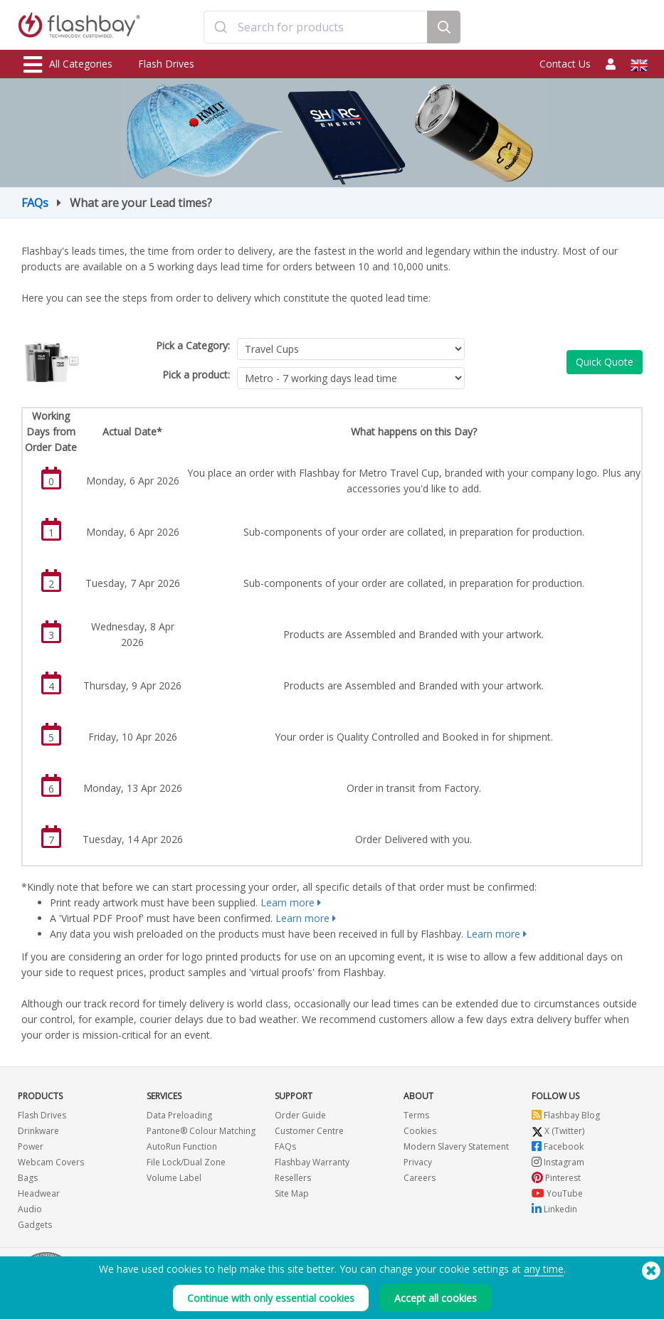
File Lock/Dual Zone (186, 1162)
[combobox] (316, 27)
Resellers (293, 1178)
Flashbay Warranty (312, 1162)
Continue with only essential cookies (270, 1298)
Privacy (418, 1162)
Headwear (39, 1193)
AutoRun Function (182, 1146)
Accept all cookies (435, 1298)
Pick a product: (196, 374)
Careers (420, 1178)
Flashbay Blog (566, 1115)
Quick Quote (604, 362)
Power (30, 1146)
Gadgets (35, 1225)
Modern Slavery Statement (456, 1146)
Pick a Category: (193, 345)
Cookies (420, 1131)
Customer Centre (309, 1131)
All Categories (67, 64)
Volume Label (174, 1178)
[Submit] (221, 27)
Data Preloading (179, 1115)
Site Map (292, 1193)
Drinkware (38, 1131)
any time (544, 1269)
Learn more (287, 902)
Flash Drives (166, 63)
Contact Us (565, 63)
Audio (30, 1209)
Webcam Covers (51, 1162)
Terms (416, 1115)
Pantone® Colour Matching (201, 1131)
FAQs (34, 203)
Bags (28, 1178)
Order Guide (300, 1115)
